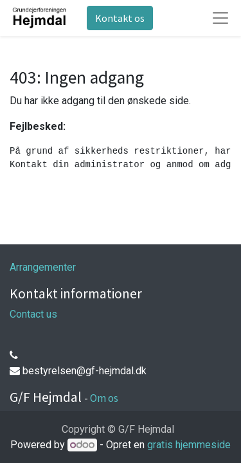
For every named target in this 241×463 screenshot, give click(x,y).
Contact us (33, 314)
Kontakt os (120, 18)
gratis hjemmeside (189, 445)
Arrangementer (43, 267)
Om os (104, 398)
